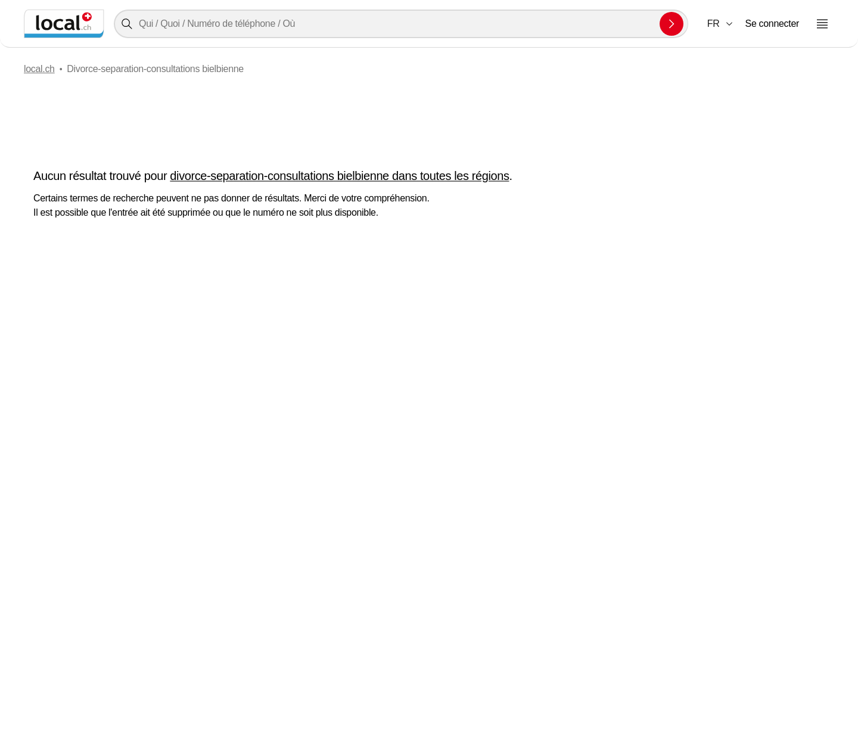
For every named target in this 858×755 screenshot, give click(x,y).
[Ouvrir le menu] (822, 24)
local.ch (39, 69)
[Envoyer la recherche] (671, 24)
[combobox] (401, 24)
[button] (721, 24)
